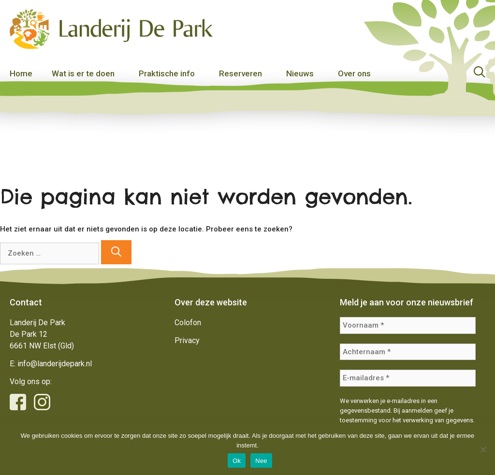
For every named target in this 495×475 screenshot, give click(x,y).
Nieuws (300, 73)
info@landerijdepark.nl (54, 363)
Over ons (354, 73)
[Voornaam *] (408, 325)
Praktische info (167, 73)
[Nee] (483, 449)
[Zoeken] (116, 252)
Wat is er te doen (83, 73)
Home (21, 73)
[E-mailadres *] (408, 378)
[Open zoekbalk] (479, 73)
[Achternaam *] (408, 352)
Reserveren (240, 73)
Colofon (188, 322)
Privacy (187, 340)
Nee (261, 460)
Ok (237, 460)
